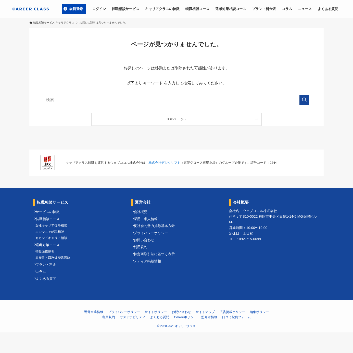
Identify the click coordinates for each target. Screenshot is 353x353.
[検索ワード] (176, 100)
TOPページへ (176, 119)
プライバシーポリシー (153, 240)
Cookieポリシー (185, 338)
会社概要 (143, 213)
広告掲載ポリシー (232, 333)
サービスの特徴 (50, 213)
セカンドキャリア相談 (54, 247)
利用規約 (143, 258)
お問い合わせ (146, 249)
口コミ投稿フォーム (236, 338)
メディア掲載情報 (150, 276)
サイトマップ (205, 333)
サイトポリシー (156, 333)
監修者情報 (209, 338)
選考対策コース (50, 255)
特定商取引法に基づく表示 (156, 267)
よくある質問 (48, 299)
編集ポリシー (259, 333)
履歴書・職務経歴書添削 (55, 272)
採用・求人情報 (148, 222)
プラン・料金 (48, 281)
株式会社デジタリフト (164, 162)
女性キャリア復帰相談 (54, 230)
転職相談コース (50, 222)
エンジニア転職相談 (52, 238)
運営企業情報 (93, 333)
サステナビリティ (132, 338)
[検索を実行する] (304, 100)
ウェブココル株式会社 (260, 211)
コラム (43, 289)
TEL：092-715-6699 (245, 239)
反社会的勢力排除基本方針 (156, 231)
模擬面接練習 (47, 264)
